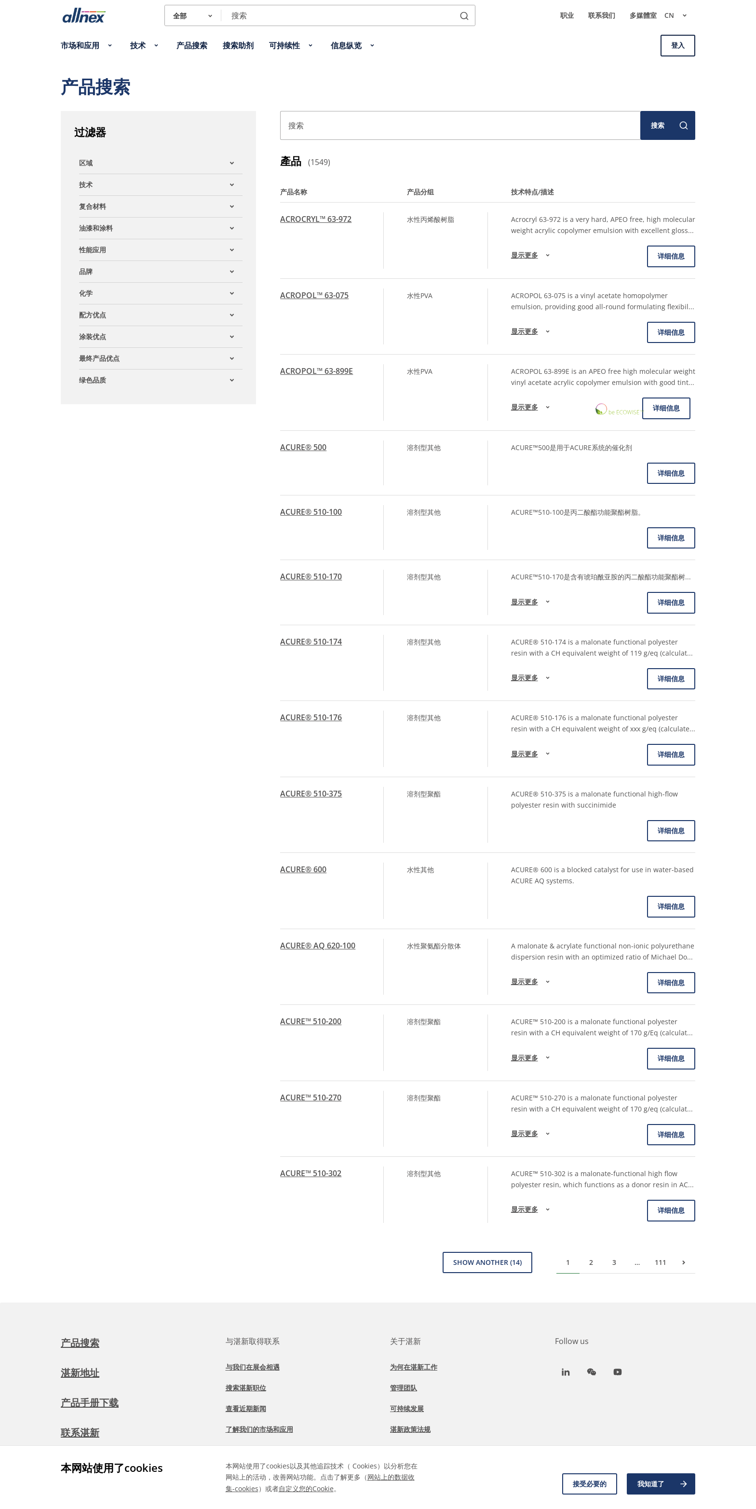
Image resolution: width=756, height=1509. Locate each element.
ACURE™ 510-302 (310, 1173)
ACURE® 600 (303, 869)
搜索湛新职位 (246, 1387)
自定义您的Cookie (306, 1488)
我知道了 (662, 1484)
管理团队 (403, 1387)
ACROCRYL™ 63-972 (315, 219)
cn (679, 15)
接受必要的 (590, 1483)
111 (660, 1262)
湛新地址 (80, 1372)
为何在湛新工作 (413, 1367)
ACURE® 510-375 (311, 793)
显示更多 (532, 255)
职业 (567, 15)
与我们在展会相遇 (253, 1367)
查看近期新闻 (246, 1408)
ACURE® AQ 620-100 (317, 945)
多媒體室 (643, 15)
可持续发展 (407, 1408)
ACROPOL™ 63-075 (314, 295)
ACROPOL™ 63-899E (316, 371)
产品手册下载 (90, 1402)
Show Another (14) (487, 1262)
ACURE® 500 (303, 447)
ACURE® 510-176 (311, 717)
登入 (678, 45)
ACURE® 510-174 (311, 641)
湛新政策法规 (410, 1429)
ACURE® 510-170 (311, 576)
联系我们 (601, 15)
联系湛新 (80, 1432)
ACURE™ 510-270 (310, 1097)
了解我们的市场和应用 (259, 1429)
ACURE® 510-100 (311, 512)
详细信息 (671, 256)
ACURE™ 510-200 (310, 1021)
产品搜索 (80, 1342)
